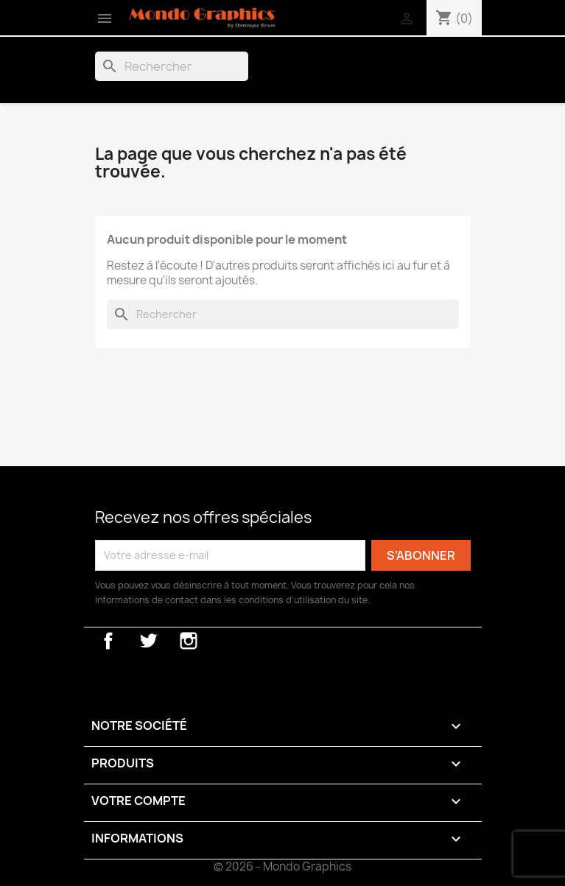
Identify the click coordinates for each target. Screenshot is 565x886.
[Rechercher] (171, 66)
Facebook (108, 641)
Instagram (188, 641)
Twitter (148, 641)
